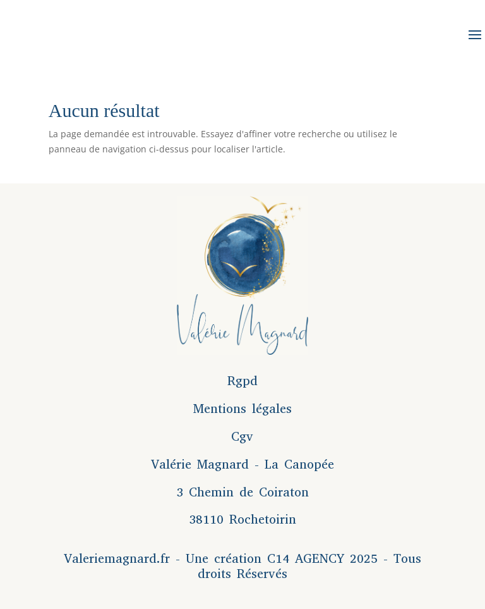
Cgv (242, 436)
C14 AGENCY (305, 558)
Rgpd (242, 381)
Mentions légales (242, 408)
